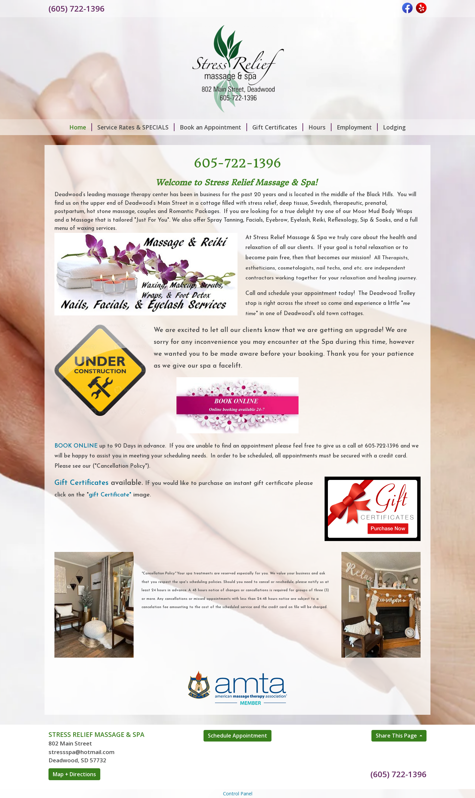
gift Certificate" (110, 495)
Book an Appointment (213, 127)
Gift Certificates (277, 127)
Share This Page (397, 735)
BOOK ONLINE (76, 446)
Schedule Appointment (237, 735)
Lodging (394, 127)
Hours (320, 127)
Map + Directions (74, 774)
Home (80, 127)
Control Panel (237, 793)
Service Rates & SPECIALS (135, 127)
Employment (357, 127)
